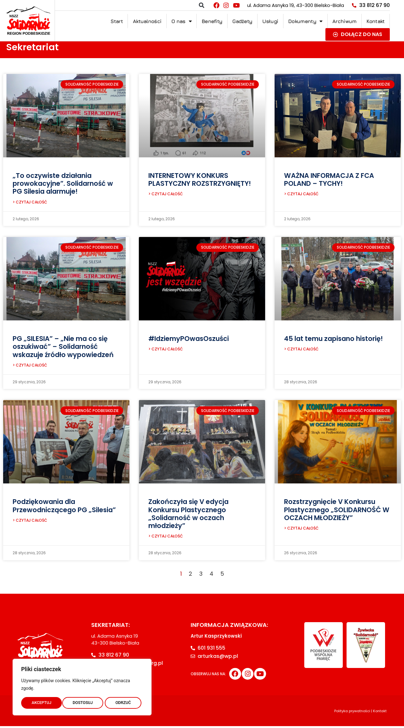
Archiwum (344, 21)
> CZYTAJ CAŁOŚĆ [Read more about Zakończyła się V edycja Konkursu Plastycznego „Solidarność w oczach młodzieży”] (165, 538)
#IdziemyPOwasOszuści (188, 339)
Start (116, 21)
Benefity (212, 21)
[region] (82, 686)
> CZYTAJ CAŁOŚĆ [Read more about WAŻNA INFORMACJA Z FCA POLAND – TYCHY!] (301, 194)
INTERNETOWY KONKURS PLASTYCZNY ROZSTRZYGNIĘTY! (199, 179)
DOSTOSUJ (41, 701)
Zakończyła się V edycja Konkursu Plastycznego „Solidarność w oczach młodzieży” (188, 514)
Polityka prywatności (352, 712)
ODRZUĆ (82, 701)
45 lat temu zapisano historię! (333, 339)
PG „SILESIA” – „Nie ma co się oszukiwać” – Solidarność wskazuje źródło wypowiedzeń (63, 347)
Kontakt (375, 21)
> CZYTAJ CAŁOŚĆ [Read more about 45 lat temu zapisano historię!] (301, 350)
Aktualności (147, 21)
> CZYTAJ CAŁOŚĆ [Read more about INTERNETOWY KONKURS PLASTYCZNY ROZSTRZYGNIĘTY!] (165, 194)
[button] (201, 5)
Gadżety (242, 21)
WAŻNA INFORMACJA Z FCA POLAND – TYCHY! (329, 179)
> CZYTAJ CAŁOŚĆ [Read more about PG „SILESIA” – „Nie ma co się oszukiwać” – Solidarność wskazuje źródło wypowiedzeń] (30, 366)
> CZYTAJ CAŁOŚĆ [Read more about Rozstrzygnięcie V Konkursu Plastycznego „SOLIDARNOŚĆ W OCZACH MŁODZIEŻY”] (301, 530)
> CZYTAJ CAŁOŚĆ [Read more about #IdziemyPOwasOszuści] (165, 350)
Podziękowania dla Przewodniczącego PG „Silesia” (64, 506)
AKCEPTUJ (123, 701)
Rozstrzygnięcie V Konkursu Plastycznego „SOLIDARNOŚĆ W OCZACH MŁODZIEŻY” (336, 510)
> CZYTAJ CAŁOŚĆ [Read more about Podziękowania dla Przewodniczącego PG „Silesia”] (30, 522)
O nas (181, 21)
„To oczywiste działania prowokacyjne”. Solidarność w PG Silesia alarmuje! (63, 183)
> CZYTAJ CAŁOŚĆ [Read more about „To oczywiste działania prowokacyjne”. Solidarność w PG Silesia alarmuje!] (30, 202)
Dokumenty (305, 21)
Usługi (270, 21)
